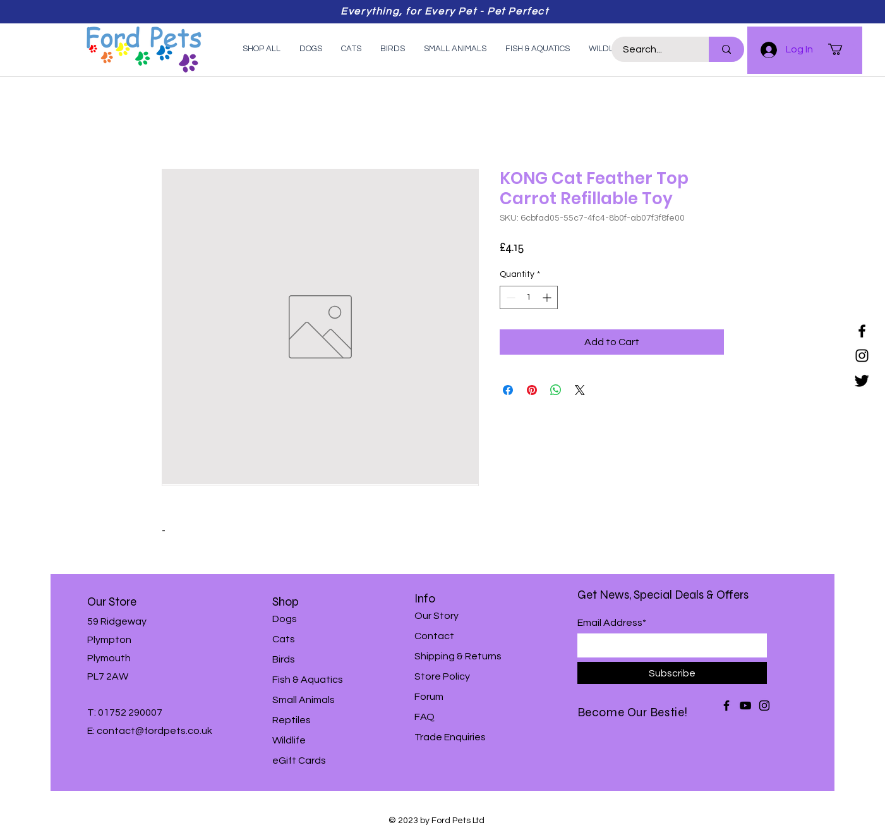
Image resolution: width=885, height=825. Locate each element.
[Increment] (548, 297)
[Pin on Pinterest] (531, 390)
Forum (428, 697)
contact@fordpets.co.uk (154, 731)
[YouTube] (745, 705)
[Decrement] (509, 297)
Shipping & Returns (458, 656)
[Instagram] (861, 355)
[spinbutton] (528, 297)
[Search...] (652, 49)
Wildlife (289, 740)
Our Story (436, 616)
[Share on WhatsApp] (555, 390)
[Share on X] (579, 390)
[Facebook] (861, 330)
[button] (842, 49)
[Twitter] (861, 380)
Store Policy (442, 676)
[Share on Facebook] (507, 390)
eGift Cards (299, 760)
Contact (434, 636)
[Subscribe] (672, 673)
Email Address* (611, 623)
